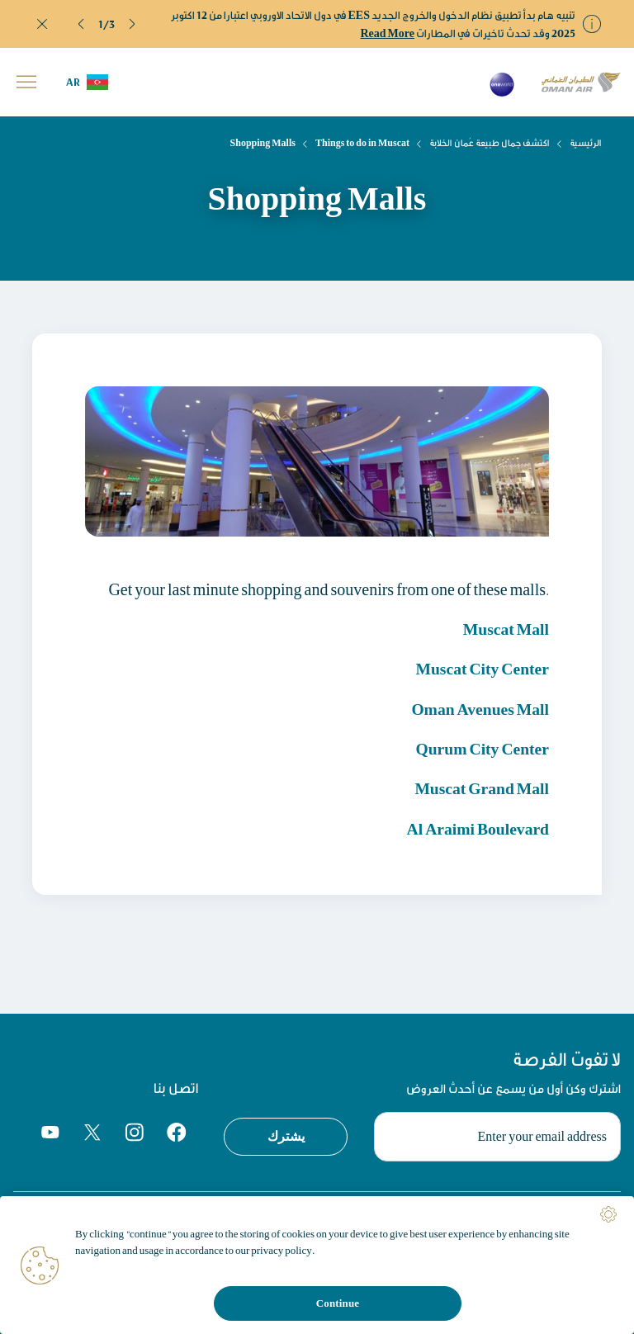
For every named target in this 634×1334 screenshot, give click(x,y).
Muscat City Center (481, 668)
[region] (317, 1265)
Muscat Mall (505, 628)
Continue (337, 1303)
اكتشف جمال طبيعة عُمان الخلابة (489, 142)
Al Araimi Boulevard (476, 827)
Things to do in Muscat (362, 142)
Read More (388, 33)
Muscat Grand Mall (480, 787)
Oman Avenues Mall (479, 708)
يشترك (286, 1134)
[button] (82, 24)
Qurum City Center (481, 747)
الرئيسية (586, 142)
